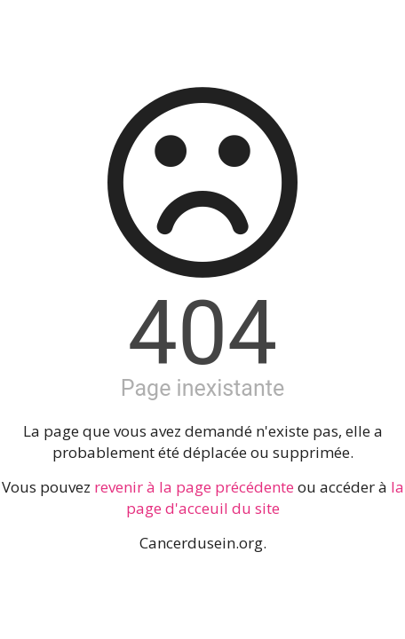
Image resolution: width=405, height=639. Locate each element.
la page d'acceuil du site (265, 497)
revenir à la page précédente (194, 487)
